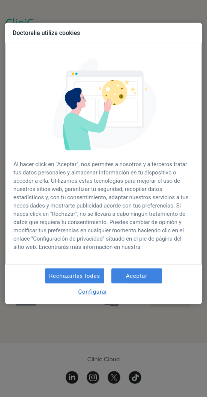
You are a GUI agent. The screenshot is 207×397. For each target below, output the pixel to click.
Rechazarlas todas (74, 276)
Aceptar (136, 276)
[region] (103, 163)
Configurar (92, 291)
